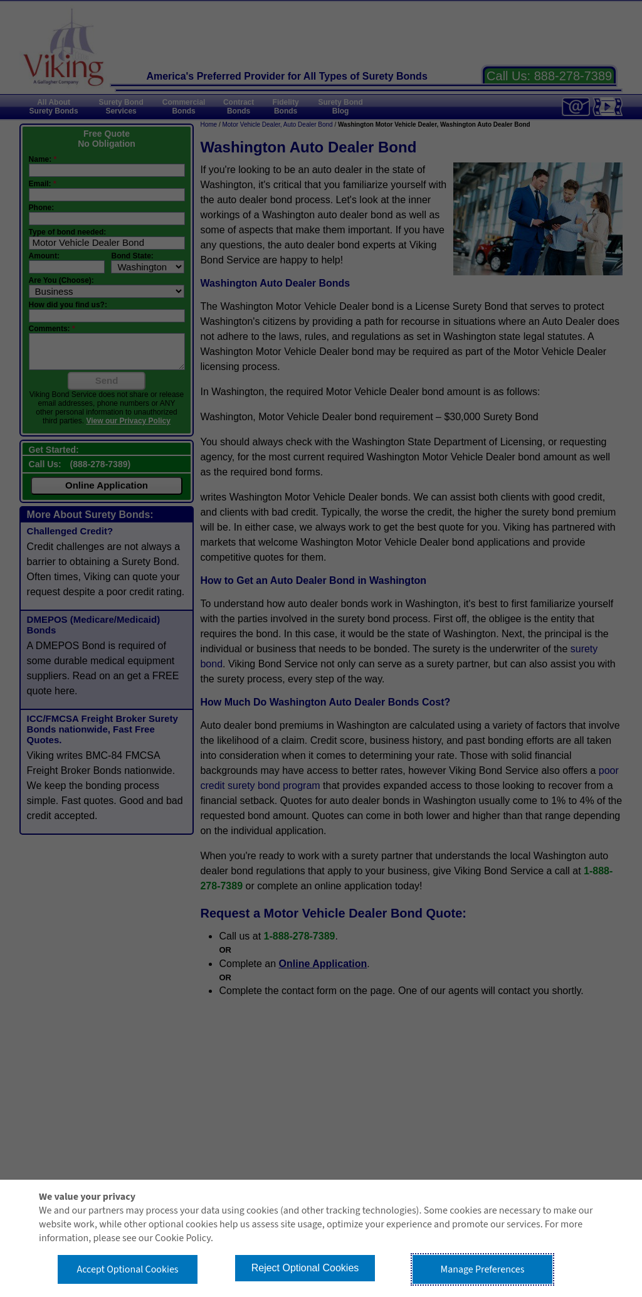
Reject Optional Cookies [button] (305, 1268)
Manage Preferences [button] (483, 1269)
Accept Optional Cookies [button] (127, 1269)
